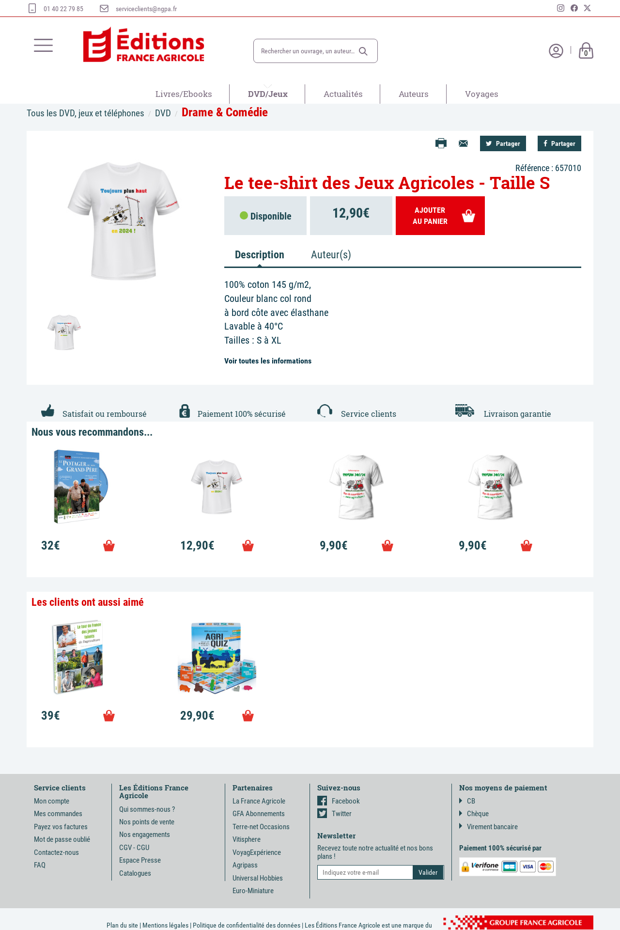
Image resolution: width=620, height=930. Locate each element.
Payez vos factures (61, 826)
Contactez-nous (56, 852)
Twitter (334, 813)
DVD (163, 113)
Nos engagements (144, 834)
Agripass (245, 865)
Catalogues (135, 873)
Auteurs (414, 93)
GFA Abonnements (258, 813)
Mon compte (51, 801)
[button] (363, 51)
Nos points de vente (146, 822)
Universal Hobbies (257, 878)
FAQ (40, 865)
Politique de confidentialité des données (246, 925)
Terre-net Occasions (261, 826)
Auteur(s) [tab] (331, 255)
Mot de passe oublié (62, 839)
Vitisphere (246, 839)
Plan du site (122, 925)
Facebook (338, 801)
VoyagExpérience (256, 852)
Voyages (481, 93)
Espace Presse (140, 860)
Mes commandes (58, 813)
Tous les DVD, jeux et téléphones (85, 113)
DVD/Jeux (268, 93)
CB (467, 801)
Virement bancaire (488, 826)
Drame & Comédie (225, 112)
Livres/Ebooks (183, 93)
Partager (503, 143)
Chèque (474, 813)
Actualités (343, 93)
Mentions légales (165, 925)
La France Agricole (258, 801)
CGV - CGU (134, 847)
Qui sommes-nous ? (147, 809)
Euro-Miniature (253, 890)
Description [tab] (259, 255)
